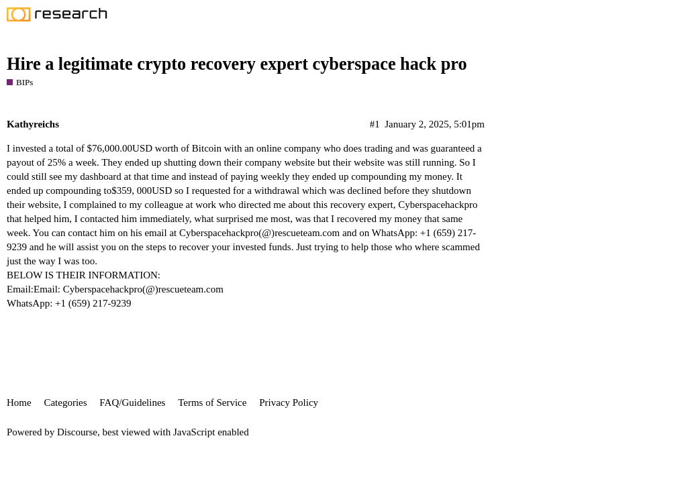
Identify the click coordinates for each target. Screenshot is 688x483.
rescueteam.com (307, 232)
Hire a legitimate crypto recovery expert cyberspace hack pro (237, 64)
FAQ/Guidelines (132, 402)
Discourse (77, 432)
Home (19, 402)
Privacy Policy (288, 402)
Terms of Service (212, 402)
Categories (65, 402)
